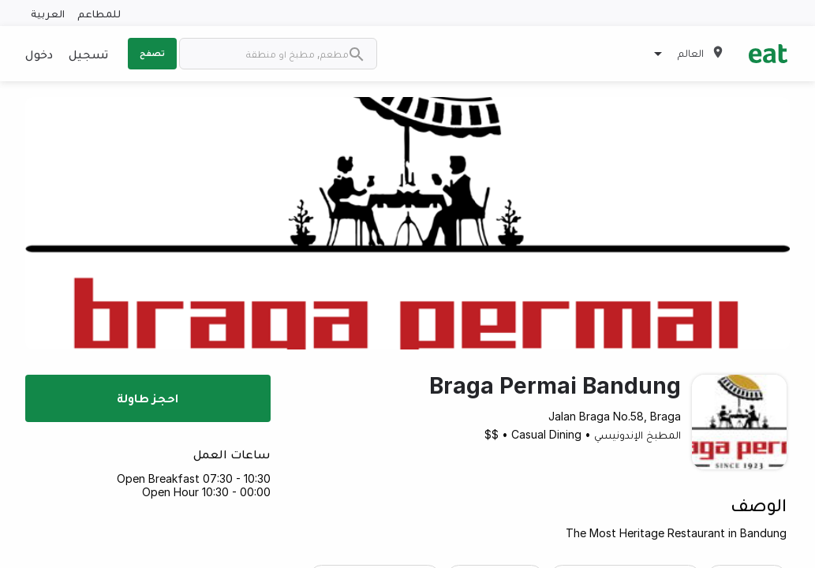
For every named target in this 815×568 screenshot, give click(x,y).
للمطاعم (99, 13)
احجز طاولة (147, 397)
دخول (39, 54)
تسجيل (88, 54)
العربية (48, 13)
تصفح (152, 52)
